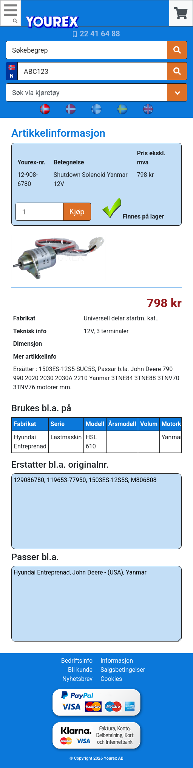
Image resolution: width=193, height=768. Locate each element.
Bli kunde (80, 669)
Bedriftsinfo (77, 660)
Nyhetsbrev (77, 678)
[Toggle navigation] (10, 13)
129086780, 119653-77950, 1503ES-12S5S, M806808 (96, 511)
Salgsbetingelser (122, 669)
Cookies (111, 678)
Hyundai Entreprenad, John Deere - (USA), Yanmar (96, 604)
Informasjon (116, 660)
